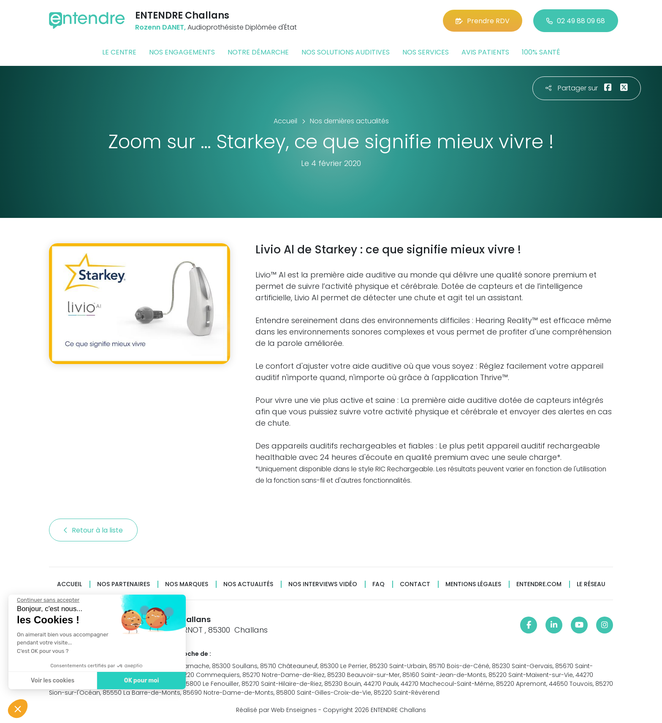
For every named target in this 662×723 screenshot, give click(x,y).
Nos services (425, 52)
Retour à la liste (93, 530)
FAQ (378, 584)
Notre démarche (258, 52)
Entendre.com (539, 584)
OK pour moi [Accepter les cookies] (141, 680)
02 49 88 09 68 (575, 21)
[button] (18, 709)
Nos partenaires (123, 584)
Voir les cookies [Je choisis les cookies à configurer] (52, 680)
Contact (415, 584)
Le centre (119, 52)
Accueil (69, 584)
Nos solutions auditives (345, 52)
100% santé (541, 52)
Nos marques (186, 584)
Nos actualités (248, 584)
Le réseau (591, 584)
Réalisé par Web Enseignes (276, 710)
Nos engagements (182, 52)
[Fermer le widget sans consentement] (47, 600)
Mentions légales (473, 584)
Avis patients (485, 52)
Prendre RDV (483, 21)
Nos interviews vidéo (322, 584)
